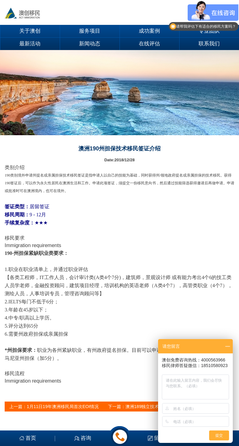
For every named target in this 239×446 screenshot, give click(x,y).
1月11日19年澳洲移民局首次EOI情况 (63, 406)
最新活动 (29, 44)
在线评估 (149, 44)
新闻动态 (89, 44)
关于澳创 (29, 31)
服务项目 (89, 31)
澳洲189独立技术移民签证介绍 (155, 406)
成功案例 (149, 31)
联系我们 (209, 44)
